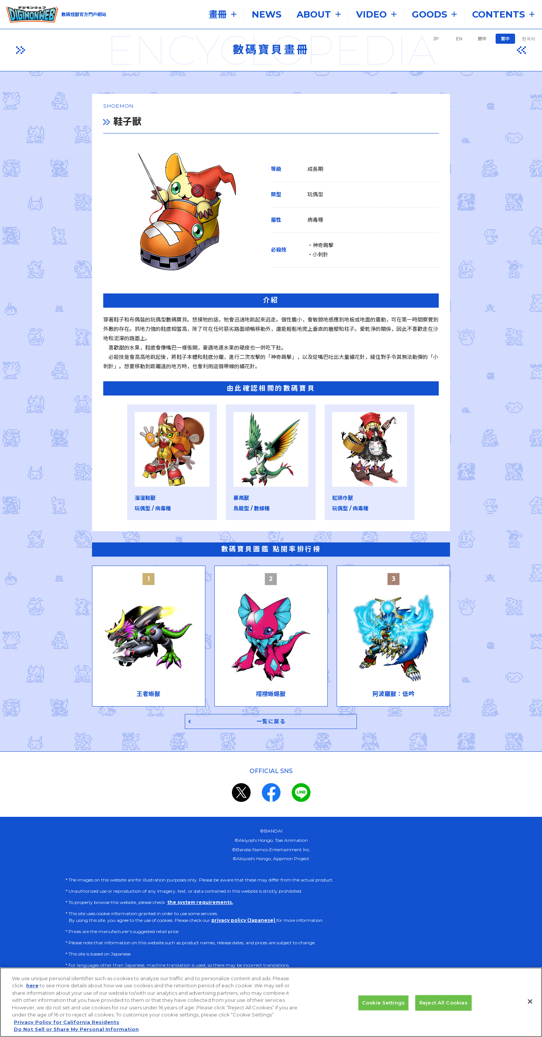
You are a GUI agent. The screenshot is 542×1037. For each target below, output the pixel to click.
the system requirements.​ (200, 895)
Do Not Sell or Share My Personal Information (76, 1033)
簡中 (482, 38)
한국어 (528, 38)
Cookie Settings (383, 1006)
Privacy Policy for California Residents (66, 1025)
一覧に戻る (271, 714)
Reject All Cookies (443, 1006)
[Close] (530, 1004)
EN (459, 38)
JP (436, 38)
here (32, 989)
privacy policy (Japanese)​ (243, 913)
